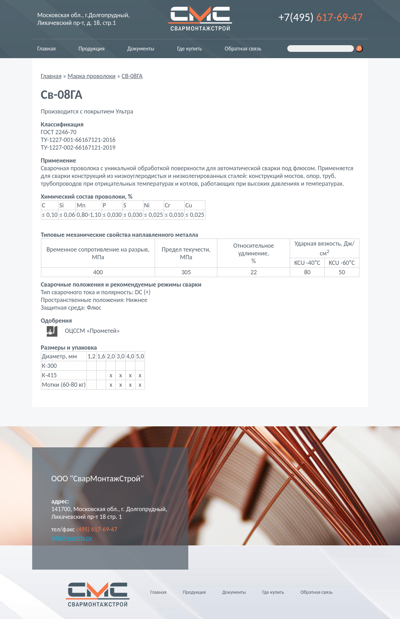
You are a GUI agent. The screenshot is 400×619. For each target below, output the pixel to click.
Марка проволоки (91, 76)
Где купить (189, 48)
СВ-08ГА (132, 76)
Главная (46, 48)
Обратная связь (243, 48)
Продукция (91, 48)
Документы (140, 48)
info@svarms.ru (71, 538)
